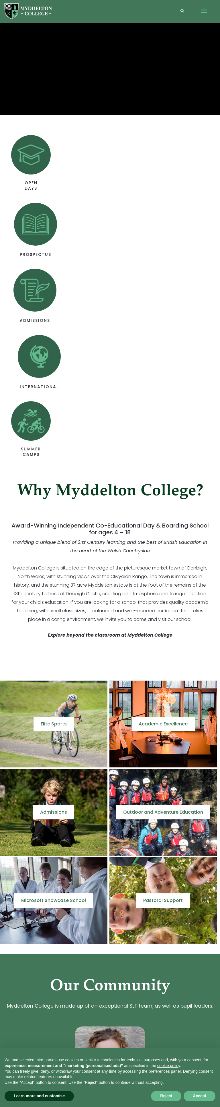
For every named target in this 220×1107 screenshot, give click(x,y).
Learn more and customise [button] (39, 1096)
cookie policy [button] (168, 1065)
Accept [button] (199, 1096)
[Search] (182, 11)
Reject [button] (166, 1096)
